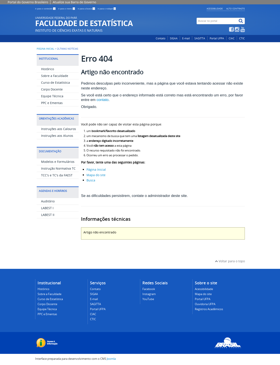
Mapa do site (95, 175)
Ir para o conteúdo (45, 8)
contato (103, 100)
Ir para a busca (86, 8)
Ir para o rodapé (107, 8)
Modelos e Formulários (57, 162)
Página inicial (45, 48)
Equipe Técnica (52, 96)
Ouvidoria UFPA (205, 304)
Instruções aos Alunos (57, 136)
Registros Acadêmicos (209, 309)
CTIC (242, 38)
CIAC (232, 38)
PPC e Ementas (52, 103)
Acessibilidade (215, 8)
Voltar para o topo (230, 261)
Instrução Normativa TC (58, 168)
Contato (160, 38)
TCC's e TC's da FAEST (57, 175)
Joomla (111, 359)
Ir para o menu (67, 8)
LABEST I (47, 208)
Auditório (48, 201)
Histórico (47, 69)
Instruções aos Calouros (58, 129)
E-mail (186, 38)
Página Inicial (96, 169)
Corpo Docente (52, 89)
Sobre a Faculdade (54, 76)
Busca (90, 180)
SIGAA (174, 38)
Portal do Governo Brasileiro (28, 2)
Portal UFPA (217, 38)
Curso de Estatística (55, 82)
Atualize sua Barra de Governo (74, 2)
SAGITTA (199, 38)
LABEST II (47, 215)
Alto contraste (235, 8)
